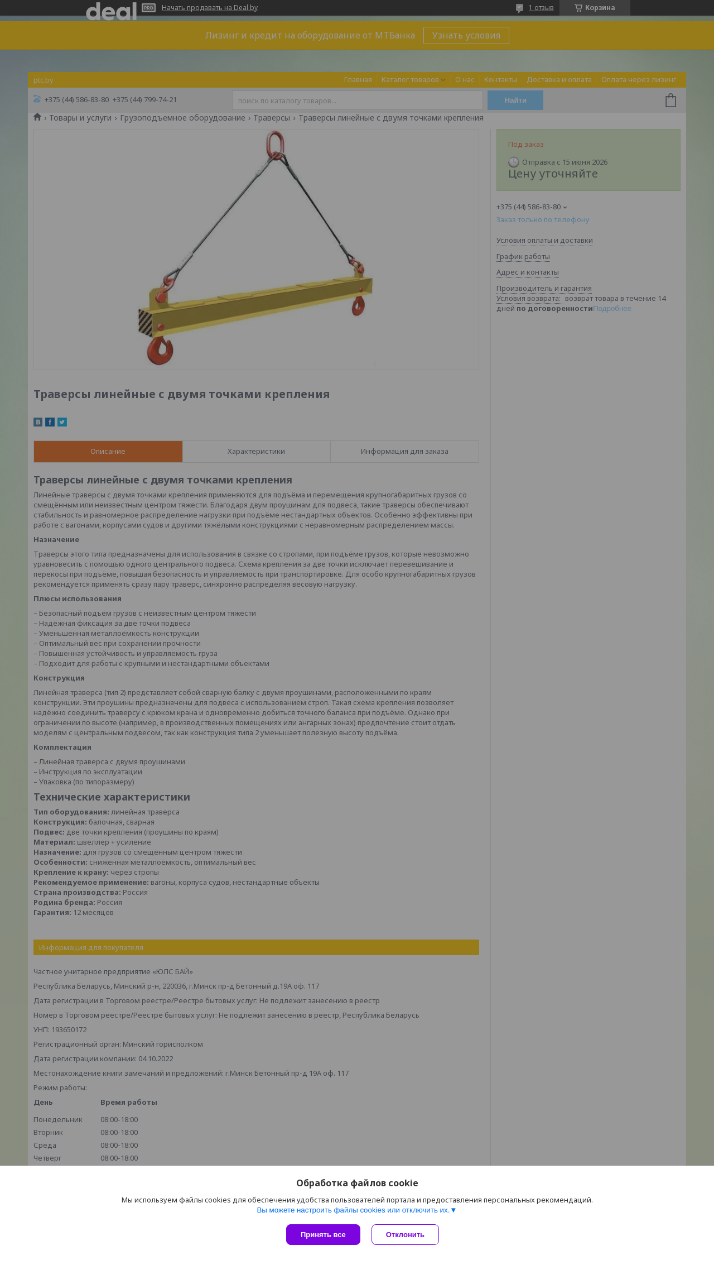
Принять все (323, 1234)
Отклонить (405, 1234)
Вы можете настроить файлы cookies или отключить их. (353, 1210)
